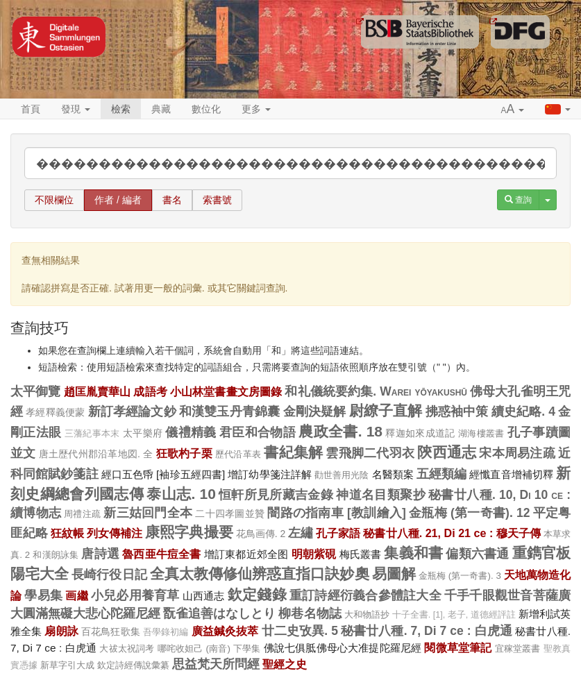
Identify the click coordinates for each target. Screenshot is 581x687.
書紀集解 (293, 452)
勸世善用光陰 (341, 475)
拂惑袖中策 (457, 411)
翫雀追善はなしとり (219, 613)
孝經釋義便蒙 (55, 412)
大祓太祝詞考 (126, 648)
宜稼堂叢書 (518, 648)
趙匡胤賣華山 (97, 391)
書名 (172, 199)
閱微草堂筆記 (457, 647)
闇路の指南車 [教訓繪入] (336, 513)
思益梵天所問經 (216, 664)
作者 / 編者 (118, 199)
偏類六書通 (477, 554)
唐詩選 (100, 554)
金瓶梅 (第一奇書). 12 (469, 513)
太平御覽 (35, 391)
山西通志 (204, 596)
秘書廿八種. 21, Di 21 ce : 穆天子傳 (452, 533)
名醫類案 (393, 474)
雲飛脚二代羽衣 (370, 453)
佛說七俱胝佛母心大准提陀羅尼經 (343, 648)
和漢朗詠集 (55, 555)
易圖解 (394, 574)
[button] (513, 110)
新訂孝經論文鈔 (132, 411)
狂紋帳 (67, 533)
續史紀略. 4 (523, 411)
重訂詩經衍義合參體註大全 (365, 595)
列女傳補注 (114, 533)
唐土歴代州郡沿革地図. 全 (96, 453)
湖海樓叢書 (481, 433)
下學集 (247, 648)
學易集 (43, 595)
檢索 (120, 108)
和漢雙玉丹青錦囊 (229, 411)
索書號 (217, 199)
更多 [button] (256, 108)
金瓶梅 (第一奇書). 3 (460, 575)
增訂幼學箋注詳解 (270, 474)
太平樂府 (142, 433)
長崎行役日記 (108, 575)
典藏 (161, 108)
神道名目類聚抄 (380, 495)
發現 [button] (75, 108)
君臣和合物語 (257, 432)
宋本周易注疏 (517, 453)
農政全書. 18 (340, 431)
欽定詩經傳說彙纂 (133, 665)
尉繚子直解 (386, 410)
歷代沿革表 (238, 454)
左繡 (300, 533)
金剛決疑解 (314, 411)
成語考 (150, 391)
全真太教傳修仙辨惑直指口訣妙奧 (259, 574)
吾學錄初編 (166, 632)
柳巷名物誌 (309, 613)
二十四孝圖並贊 (229, 513)
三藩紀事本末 (92, 434)
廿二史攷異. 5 (300, 631)
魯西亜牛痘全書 (161, 554)
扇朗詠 (61, 631)
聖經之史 (284, 664)
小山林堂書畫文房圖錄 (226, 391)
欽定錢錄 (257, 594)
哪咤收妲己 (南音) (194, 648)
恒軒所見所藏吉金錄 (276, 495)
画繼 (76, 595)
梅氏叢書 (360, 554)
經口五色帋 (127, 474)
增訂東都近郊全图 (246, 554)
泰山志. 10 (180, 494)
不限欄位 (54, 199)
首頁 (30, 108)
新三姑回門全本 (147, 513)
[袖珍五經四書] (190, 474)
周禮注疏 (82, 514)
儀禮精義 (190, 432)
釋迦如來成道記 (420, 433)
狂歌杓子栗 (184, 453)
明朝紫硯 (314, 554)
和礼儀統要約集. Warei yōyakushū (376, 391)
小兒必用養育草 (135, 595)
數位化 (206, 108)
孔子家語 (338, 533)
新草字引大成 (67, 665)
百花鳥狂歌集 (110, 631)
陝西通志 (446, 452)
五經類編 (441, 474)
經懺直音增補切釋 (511, 474)
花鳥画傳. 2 (261, 533)
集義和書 (413, 553)
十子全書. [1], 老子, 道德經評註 (454, 615)
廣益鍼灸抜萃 (225, 631)
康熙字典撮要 (189, 532)
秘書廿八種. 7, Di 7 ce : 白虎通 (426, 631)
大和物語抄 (366, 614)
